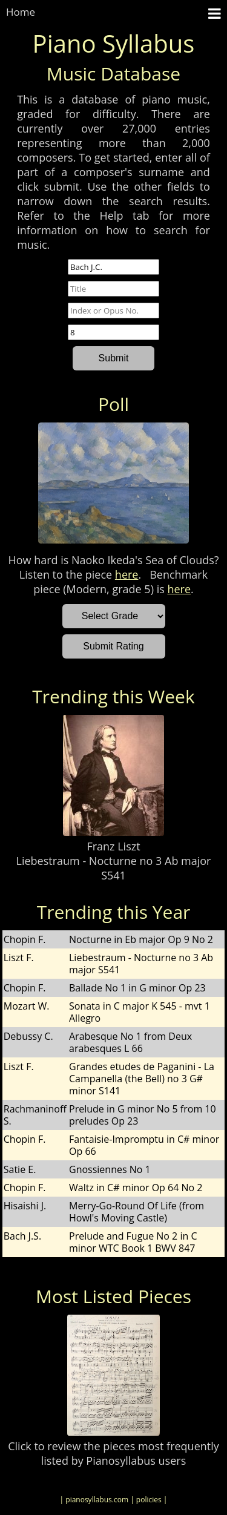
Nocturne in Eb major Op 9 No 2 (141, 939)
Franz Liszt (113, 846)
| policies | (148, 1499)
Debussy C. (28, 1036)
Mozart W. (27, 1006)
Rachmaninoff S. (35, 1115)
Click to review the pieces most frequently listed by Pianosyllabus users (113, 1453)
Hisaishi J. (25, 1205)
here (127, 574)
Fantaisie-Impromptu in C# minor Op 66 (144, 1145)
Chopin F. (25, 939)
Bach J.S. (22, 1236)
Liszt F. (19, 957)
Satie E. (20, 1169)
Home (20, 12)
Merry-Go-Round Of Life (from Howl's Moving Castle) (136, 1211)
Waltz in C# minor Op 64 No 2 (135, 1187)
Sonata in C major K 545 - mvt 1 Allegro (139, 1012)
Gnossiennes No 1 (110, 1169)
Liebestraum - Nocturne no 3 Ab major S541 (113, 867)
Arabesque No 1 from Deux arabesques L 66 (130, 1042)
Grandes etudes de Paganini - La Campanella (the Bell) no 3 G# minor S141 (141, 1078)
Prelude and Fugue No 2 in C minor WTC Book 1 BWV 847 (133, 1242)
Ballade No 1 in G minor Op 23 (137, 987)
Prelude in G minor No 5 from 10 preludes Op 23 (142, 1115)
